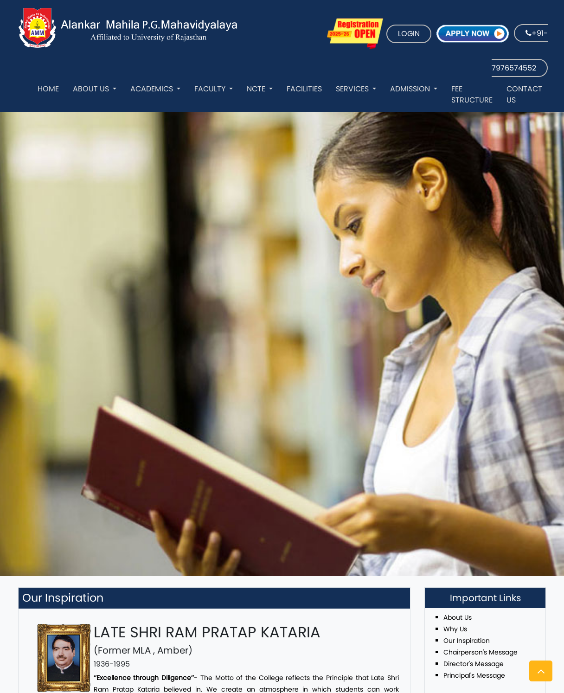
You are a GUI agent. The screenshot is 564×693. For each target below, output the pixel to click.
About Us (92, 88)
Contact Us (524, 94)
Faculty (210, 88)
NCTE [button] (257, 88)
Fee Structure (472, 94)
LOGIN (409, 33)
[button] (540, 671)
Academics (152, 88)
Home (48, 88)
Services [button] (353, 88)
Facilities (304, 88)
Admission (411, 88)
